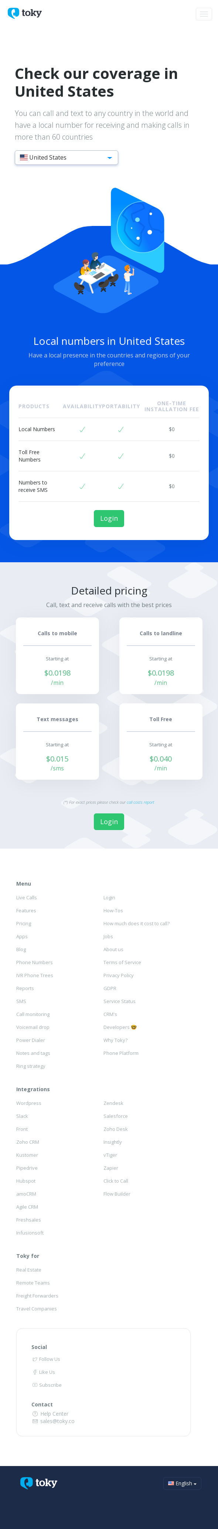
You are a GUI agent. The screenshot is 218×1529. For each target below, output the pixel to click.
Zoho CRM (27, 1142)
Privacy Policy (118, 975)
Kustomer (27, 1155)
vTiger (110, 1155)
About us (113, 949)
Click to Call (115, 1180)
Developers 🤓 (120, 1027)
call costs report (140, 802)
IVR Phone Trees (34, 975)
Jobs (108, 936)
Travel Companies (36, 1308)
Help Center (49, 1413)
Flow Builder (116, 1193)
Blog (21, 949)
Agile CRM (27, 1206)
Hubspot (25, 1180)
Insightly (112, 1142)
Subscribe (46, 1385)
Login (109, 518)
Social (39, 1346)
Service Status (119, 1001)
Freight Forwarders (37, 1295)
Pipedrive (27, 1168)
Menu (23, 883)
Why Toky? (115, 1040)
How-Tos (113, 910)
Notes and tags (33, 1053)
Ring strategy (30, 1066)
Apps (22, 936)
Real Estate (28, 1269)
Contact (42, 1404)
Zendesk (113, 1103)
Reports (25, 988)
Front (22, 1129)
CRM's (110, 1014)
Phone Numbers (34, 962)
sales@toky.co (53, 1421)
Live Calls (26, 897)
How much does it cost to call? (136, 923)
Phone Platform (121, 1053)
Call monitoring (33, 1014)
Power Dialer (30, 1040)
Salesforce (115, 1116)
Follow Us (45, 1359)
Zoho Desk (115, 1129)
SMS (21, 1001)
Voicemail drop (33, 1027)
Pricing (23, 923)
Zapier (110, 1168)
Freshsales (28, 1219)
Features (26, 910)
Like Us (43, 1372)
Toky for (27, 1255)
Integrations (33, 1089)
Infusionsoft (30, 1232)
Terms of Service (122, 962)
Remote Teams (33, 1282)
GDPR (109, 988)
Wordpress (28, 1103)
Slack (22, 1116)
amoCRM (26, 1193)
